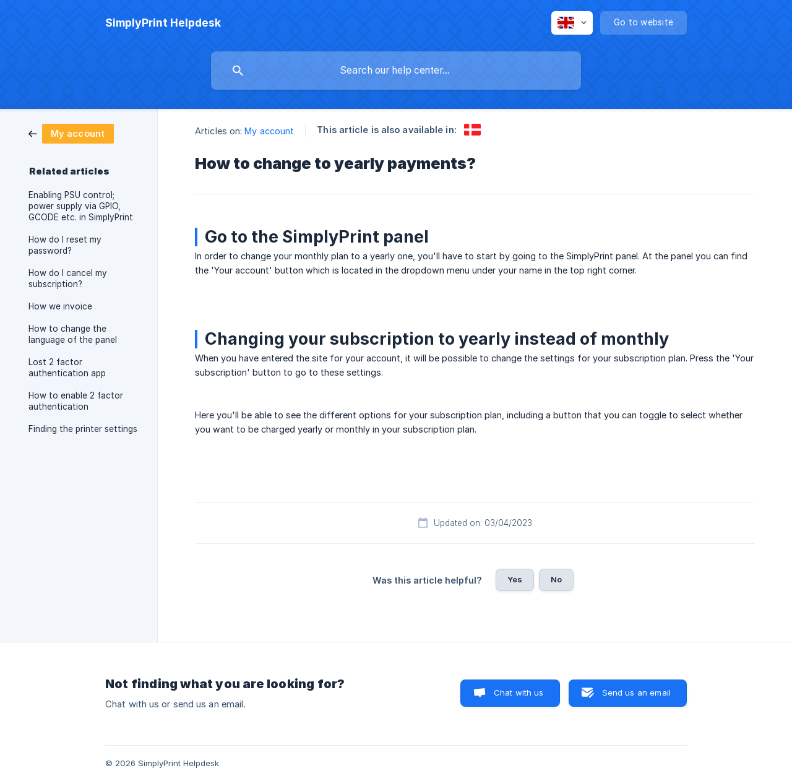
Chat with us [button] (519, 692)
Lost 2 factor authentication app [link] (67, 367)
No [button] (556, 579)
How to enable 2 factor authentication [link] (75, 401)
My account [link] (269, 131)
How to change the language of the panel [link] (72, 334)
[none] (163, 23)
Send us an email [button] (636, 692)
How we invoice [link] (60, 306)
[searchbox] (396, 70)
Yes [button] (514, 579)
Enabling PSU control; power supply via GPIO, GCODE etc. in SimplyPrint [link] (80, 206)
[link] (71, 133)
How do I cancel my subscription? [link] (67, 278)
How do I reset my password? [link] (64, 245)
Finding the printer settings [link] (82, 429)
